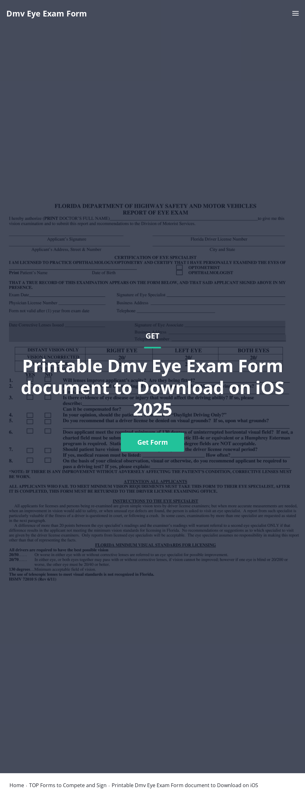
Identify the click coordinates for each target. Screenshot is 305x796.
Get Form (152, 442)
